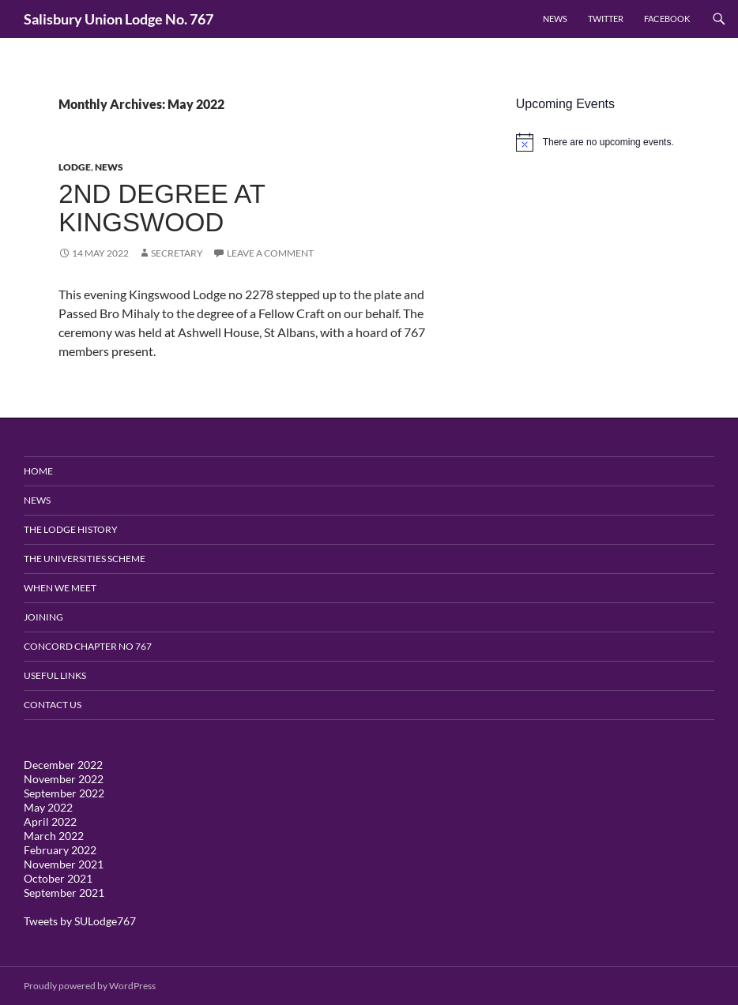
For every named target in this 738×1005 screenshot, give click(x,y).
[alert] (615, 142)
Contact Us (52, 705)
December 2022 (63, 764)
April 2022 (50, 821)
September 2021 (64, 892)
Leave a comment (270, 253)
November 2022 (64, 779)
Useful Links (55, 675)
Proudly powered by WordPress (90, 986)
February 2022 (60, 850)
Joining (43, 617)
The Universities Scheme (84, 558)
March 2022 (54, 835)
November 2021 (64, 864)
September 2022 (64, 793)
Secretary (177, 253)
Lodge (74, 167)
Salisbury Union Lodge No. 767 (118, 19)
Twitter (605, 18)
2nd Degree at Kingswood (161, 208)
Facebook (667, 18)
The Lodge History (71, 529)
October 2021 (58, 878)
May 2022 (48, 807)
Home (38, 471)
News (555, 18)
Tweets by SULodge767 (80, 921)
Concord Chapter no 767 (88, 646)
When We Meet (60, 588)
